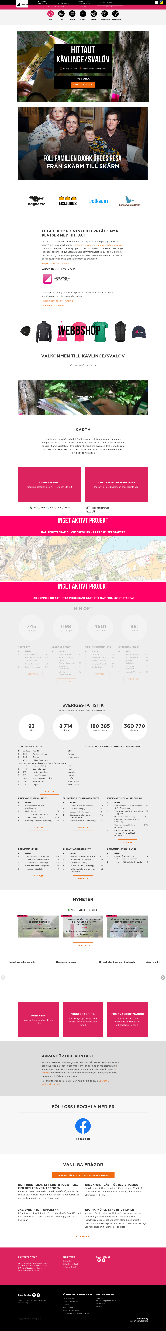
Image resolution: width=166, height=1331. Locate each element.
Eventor (99, 1307)
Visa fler (33, 674)
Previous (3, 977)
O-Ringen (100, 1304)
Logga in (110, 7)
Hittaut (66, 1304)
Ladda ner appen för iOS (56, 305)
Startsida (67, 1261)
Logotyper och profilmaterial (76, 1313)
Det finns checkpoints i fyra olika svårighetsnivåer (98, 245)
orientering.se (24, 1303)
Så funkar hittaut (70, 1264)
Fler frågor (83, 1236)
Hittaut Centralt (56, 6)
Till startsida (68, 1298)
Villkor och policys (71, 1267)
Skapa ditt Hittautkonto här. (56, 263)
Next (162, 977)
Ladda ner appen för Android (58, 301)
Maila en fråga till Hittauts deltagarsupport (83, 1175)
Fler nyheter (83, 945)
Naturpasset (68, 1307)
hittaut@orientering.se (28, 1270)
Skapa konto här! (82, 85)
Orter (83, 6)
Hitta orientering (70, 1301)
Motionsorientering (71, 1310)
